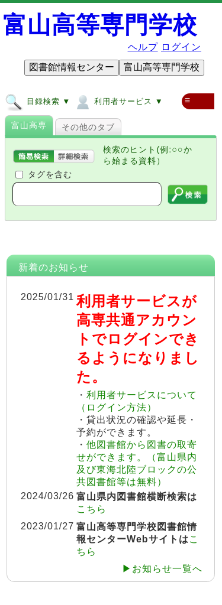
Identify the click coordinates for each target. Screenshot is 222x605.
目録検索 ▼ (37, 101)
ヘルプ (143, 47)
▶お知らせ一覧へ (162, 569)
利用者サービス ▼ (118, 101)
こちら (91, 509)
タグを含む (50, 174)
